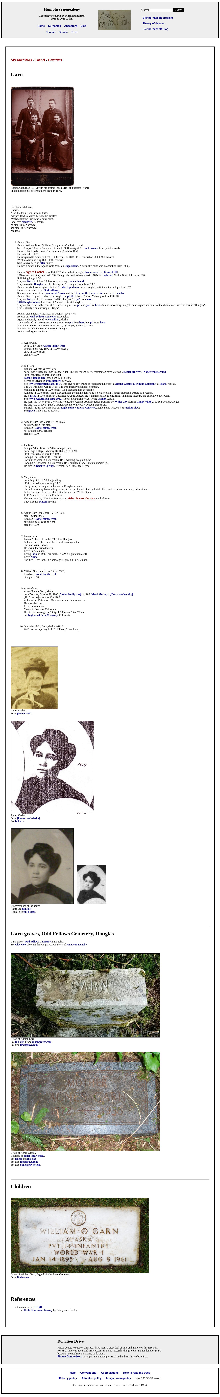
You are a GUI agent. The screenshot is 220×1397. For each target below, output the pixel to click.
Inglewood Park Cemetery (43, 615)
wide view (20, 944)
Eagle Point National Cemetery (78, 407)
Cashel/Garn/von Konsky (38, 1310)
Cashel (39, 60)
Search (178, 10)
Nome (34, 556)
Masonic (44, 501)
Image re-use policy (118, 1378)
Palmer (102, 398)
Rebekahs (118, 293)
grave (31, 410)
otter (43, 263)
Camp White (144, 401)
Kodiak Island (76, 281)
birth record (91, 248)
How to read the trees (136, 1372)
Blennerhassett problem (158, 17)
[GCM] (38, 1307)
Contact (51, 32)
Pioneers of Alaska (55, 293)
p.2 (78, 299)
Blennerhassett (92, 272)
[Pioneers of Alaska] (28, 818)
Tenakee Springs (45, 465)
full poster (29, 911)
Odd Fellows (51, 290)
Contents (55, 60)
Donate (63, 32)
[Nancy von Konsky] (154, 371)
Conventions (88, 1372)
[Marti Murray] (132, 371)
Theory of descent (154, 23)
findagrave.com (29, 1044)
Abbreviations (110, 1372)
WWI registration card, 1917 (44, 383)
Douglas (38, 284)
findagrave (23, 1277)
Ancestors (70, 25)
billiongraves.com (41, 1041)
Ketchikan (53, 319)
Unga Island (71, 266)
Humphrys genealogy (62, 9)
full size (19, 821)
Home (41, 25)
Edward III (110, 272)
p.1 (79, 305)
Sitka (35, 554)
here (88, 299)
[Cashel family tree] (54, 345)
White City (121, 401)
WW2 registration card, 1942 (44, 398)
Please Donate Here (69, 1356)
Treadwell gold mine (68, 287)
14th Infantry (53, 380)
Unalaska (107, 275)
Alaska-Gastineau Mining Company (135, 383)
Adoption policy (92, 1378)
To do (74, 32)
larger (18, 1158)
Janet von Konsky (76, 944)
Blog (83, 25)
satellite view (131, 407)
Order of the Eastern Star (89, 293)
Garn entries (23, 1307)
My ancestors (21, 60)
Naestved (27, 221)
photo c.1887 (24, 713)
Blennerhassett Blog (156, 29)
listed (30, 281)
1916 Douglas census (29, 302)
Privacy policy (68, 1378)
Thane (162, 383)
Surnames (54, 25)
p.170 (70, 296)
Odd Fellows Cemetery (43, 316)
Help (73, 1372)
